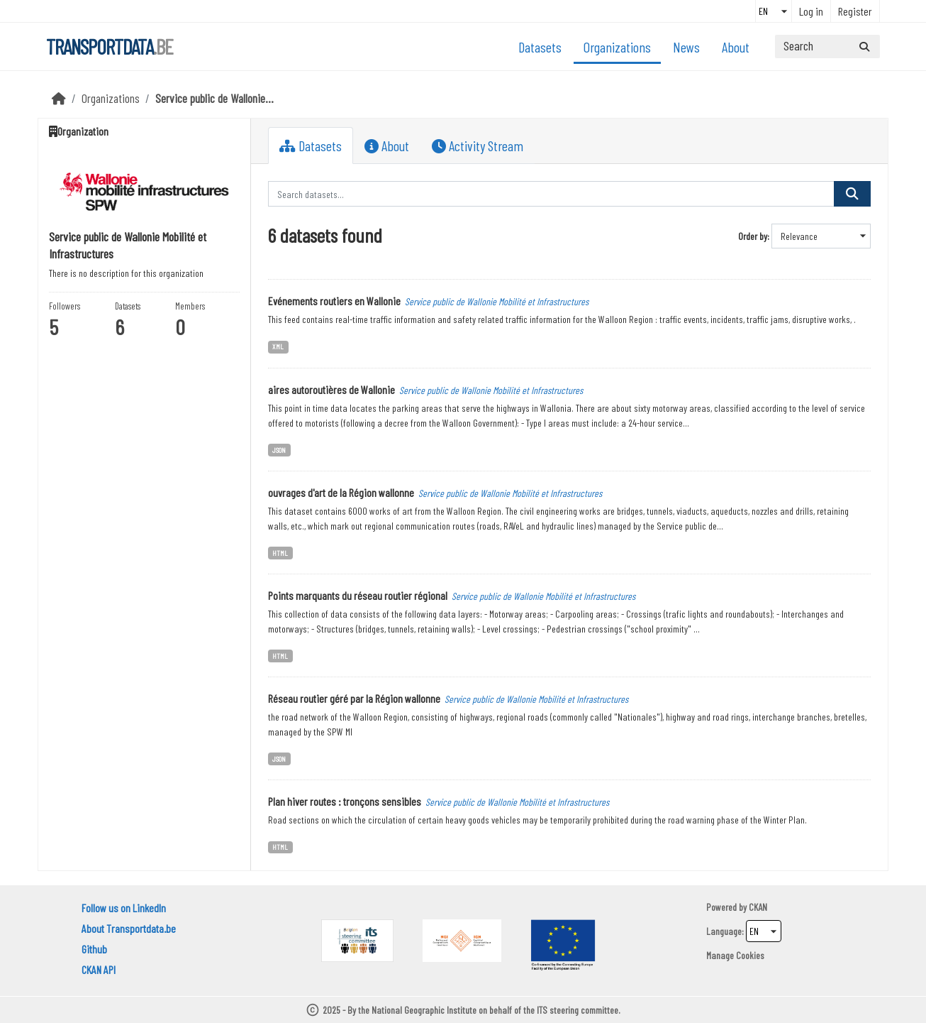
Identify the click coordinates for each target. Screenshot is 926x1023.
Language (724, 931)
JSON (279, 449)
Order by (752, 236)
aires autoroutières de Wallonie (331, 389)
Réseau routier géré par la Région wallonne (354, 698)
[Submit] (864, 46)
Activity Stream (477, 145)
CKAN (758, 907)
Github (94, 949)
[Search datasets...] (827, 46)
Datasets (540, 46)
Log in (811, 11)
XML (278, 346)
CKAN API (99, 969)
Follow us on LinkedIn (124, 907)
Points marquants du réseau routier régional (357, 595)
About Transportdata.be (129, 928)
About (735, 46)
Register (855, 11)
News (686, 46)
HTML (280, 552)
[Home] (59, 98)
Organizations (617, 46)
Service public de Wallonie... (214, 98)
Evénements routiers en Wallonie (334, 300)
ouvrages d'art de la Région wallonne (341, 492)
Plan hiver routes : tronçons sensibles (344, 801)
